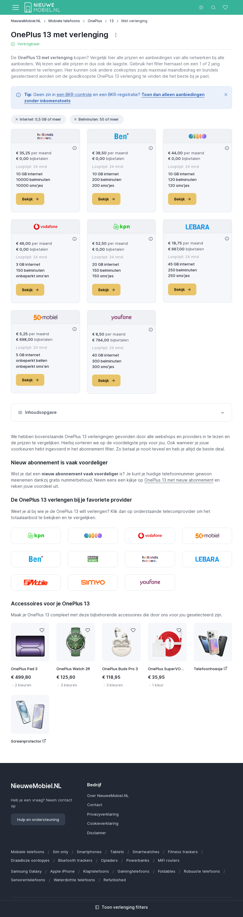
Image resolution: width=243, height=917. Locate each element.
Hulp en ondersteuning (38, 819)
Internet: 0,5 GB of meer (38, 119)
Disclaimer (96, 832)
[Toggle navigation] (15, 7)
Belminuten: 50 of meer (96, 119)
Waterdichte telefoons (74, 879)
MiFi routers (169, 860)
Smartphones (89, 851)
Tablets (117, 851)
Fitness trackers (183, 851)
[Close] (226, 95)
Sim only (60, 851)
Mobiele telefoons (64, 21)
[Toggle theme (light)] (201, 7)
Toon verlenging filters (121, 907)
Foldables (166, 871)
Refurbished (115, 879)
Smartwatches (146, 851)
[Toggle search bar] (213, 7)
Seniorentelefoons (28, 879)
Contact (94, 804)
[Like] (42, 630)
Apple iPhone (62, 871)
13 (112, 21)
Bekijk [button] (30, 199)
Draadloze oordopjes (30, 860)
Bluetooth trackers (75, 860)
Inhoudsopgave (121, 412)
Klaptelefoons (96, 871)
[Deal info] (74, 148)
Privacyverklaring (103, 814)
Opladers (109, 860)
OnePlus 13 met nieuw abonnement (178, 479)
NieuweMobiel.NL (26, 21)
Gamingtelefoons (133, 871)
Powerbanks (137, 860)
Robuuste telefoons (202, 871)
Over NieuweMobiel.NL (108, 795)
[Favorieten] (226, 7)
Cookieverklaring (102, 823)
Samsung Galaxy (26, 871)
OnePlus (95, 21)
